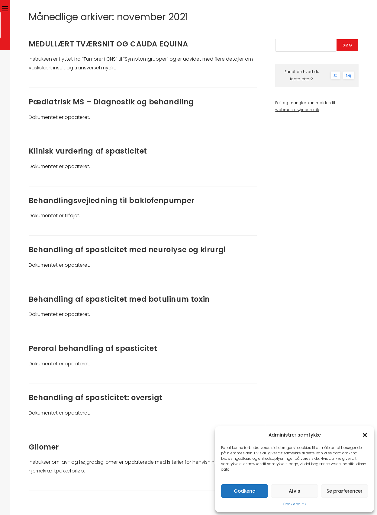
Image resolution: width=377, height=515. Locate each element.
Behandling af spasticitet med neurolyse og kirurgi (127, 250)
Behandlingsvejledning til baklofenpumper (112, 200)
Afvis (294, 491)
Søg (348, 45)
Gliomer (44, 447)
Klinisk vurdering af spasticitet (88, 151)
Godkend (245, 491)
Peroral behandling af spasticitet (93, 348)
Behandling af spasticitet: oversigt (96, 397)
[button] (365, 435)
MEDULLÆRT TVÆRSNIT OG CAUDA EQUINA (108, 44)
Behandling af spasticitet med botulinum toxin (119, 299)
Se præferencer (344, 491)
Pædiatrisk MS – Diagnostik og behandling (111, 102)
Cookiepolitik (294, 504)
